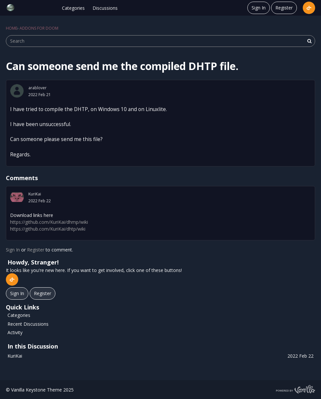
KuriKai (34, 194)
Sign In (259, 8)
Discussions (105, 8)
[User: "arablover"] (17, 91)
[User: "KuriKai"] (17, 197)
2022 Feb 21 (39, 94)
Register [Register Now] (42, 293)
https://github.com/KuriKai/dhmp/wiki (49, 222)
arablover (37, 88)
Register (284, 8)
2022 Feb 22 (39, 201)
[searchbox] (160, 41)
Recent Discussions (28, 324)
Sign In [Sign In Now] (17, 293)
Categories (73, 8)
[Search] (309, 41)
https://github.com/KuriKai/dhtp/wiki (47, 229)
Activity (14, 332)
